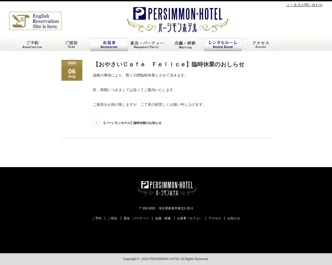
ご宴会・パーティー (147, 44)
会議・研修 (185, 44)
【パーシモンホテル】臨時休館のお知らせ (132, 123)
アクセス (261, 44)
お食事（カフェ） (189, 218)
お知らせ (233, 218)
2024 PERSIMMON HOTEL (160, 259)
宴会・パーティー (136, 218)
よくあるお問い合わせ (304, 5)
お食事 (109, 44)
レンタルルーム (223, 44)
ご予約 (33, 44)
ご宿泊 (71, 44)
